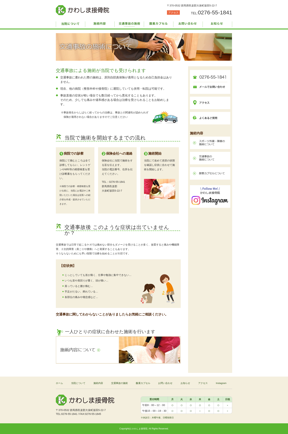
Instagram (221, 383)
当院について (70, 23)
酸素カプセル (158, 23)
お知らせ (217, 23)
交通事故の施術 (129, 23)
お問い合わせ (188, 23)
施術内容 (100, 23)
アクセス (173, 12)
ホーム (59, 383)
